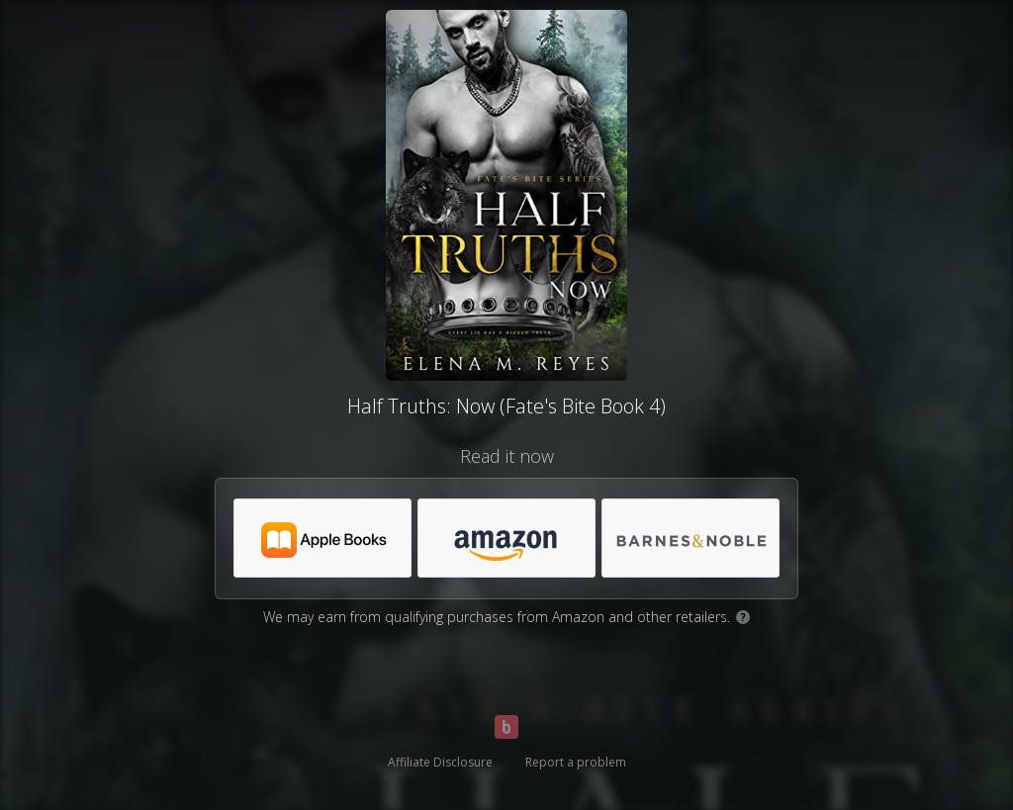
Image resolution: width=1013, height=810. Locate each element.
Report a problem (575, 762)
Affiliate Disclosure (440, 762)
